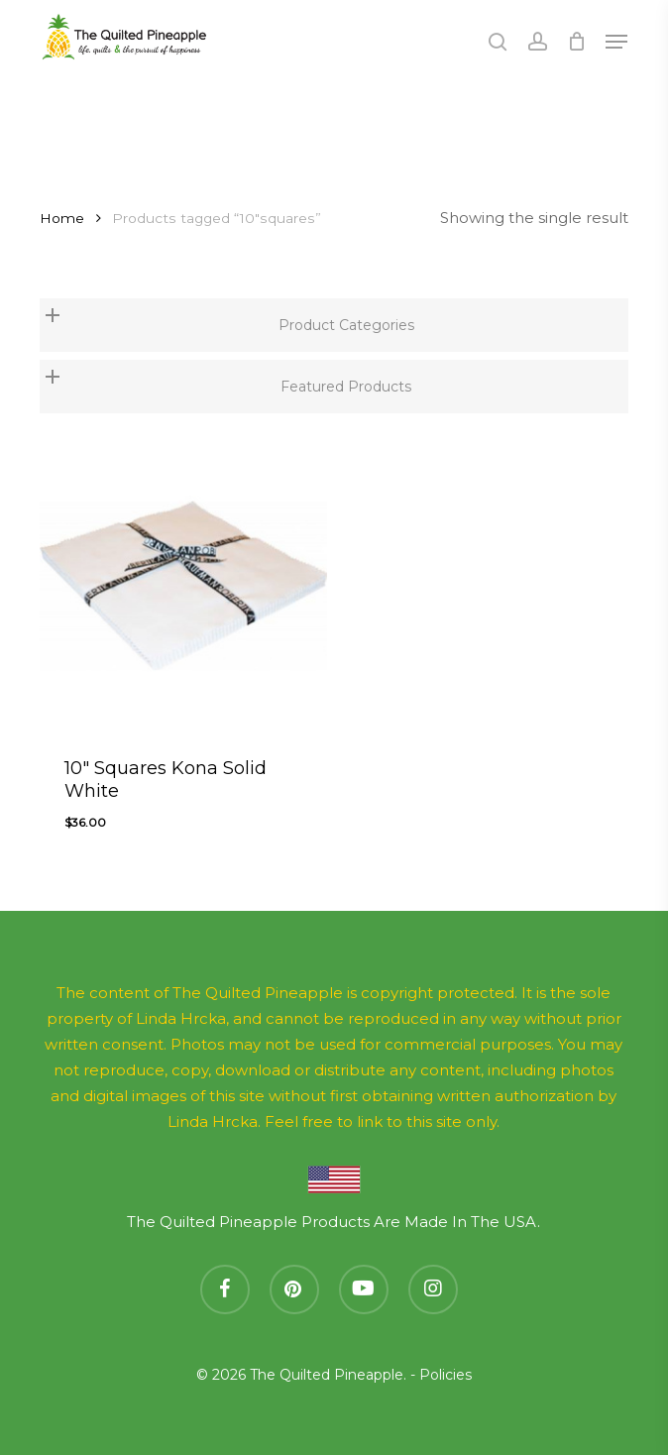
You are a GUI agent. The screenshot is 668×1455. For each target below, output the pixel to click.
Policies (445, 1375)
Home (62, 218)
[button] (616, 42)
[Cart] (576, 41)
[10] (183, 585)
